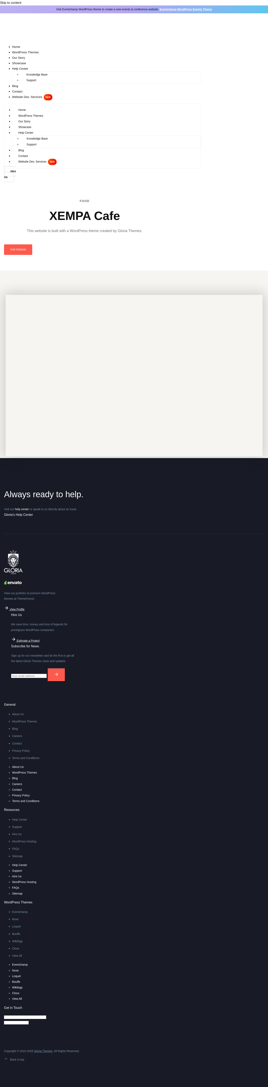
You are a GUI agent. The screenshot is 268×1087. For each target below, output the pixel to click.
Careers (17, 736)
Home (16, 46)
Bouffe (16, 934)
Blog (15, 86)
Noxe (15, 919)
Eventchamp (20, 912)
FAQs (15, 848)
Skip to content (10, 2)
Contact (17, 91)
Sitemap (17, 856)
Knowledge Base (37, 74)
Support (31, 80)
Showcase (19, 63)
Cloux (15, 948)
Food (84, 201)
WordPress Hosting (24, 841)
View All (17, 955)
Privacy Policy (21, 750)
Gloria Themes (43, 1051)
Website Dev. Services (27, 97)
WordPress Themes (25, 52)
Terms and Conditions (25, 758)
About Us (18, 714)
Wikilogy (17, 941)
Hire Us (17, 834)
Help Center (20, 68)
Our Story (18, 57)
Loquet (16, 926)
